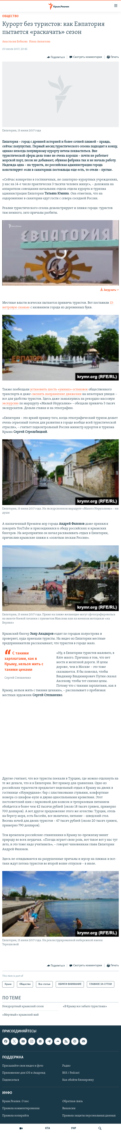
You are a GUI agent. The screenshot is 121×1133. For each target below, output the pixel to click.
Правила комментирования (21, 1108)
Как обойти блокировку (78, 1079)
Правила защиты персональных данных (89, 1115)
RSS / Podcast (70, 1072)
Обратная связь (72, 1101)
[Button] (56, 57)
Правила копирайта (15, 1115)
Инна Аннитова (39, 41)
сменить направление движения (56, 394)
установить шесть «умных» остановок (59, 389)
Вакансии (69, 1108)
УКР (73, 1128)
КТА (47, 1128)
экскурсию (10, 403)
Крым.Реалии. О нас (15, 1101)
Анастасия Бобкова (15, 41)
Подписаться (10, 1079)
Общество (10, 16)
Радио (66, 1065)
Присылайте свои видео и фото (22, 1065)
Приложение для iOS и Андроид (23, 1072)
